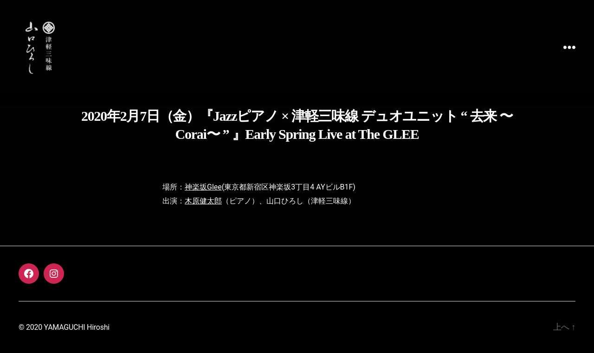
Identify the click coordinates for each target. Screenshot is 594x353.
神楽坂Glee (203, 187)
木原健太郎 (203, 200)
